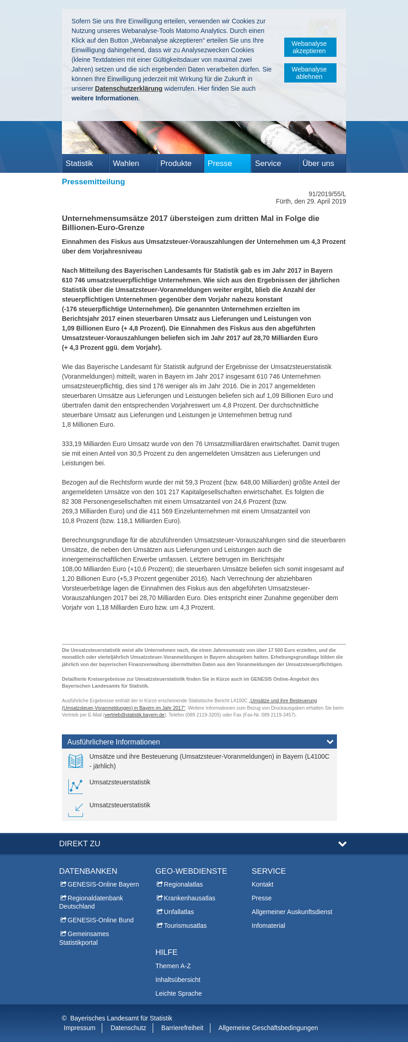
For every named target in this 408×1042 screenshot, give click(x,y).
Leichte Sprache (178, 993)
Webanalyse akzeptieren (309, 47)
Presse (220, 163)
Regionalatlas (183, 884)
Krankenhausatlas (189, 898)
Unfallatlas (179, 911)
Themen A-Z (173, 966)
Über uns (318, 163)
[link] (199, 761)
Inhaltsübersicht (177, 979)
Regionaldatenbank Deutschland (91, 902)
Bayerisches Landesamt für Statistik (121, 1018)
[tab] (199, 743)
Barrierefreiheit (182, 1027)
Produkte (176, 163)
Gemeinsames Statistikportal (84, 938)
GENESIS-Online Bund (101, 920)
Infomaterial (268, 925)
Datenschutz (128, 1027)
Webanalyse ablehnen (309, 73)
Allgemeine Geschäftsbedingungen (268, 1027)
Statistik (79, 163)
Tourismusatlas (185, 925)
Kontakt (262, 884)
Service (268, 163)
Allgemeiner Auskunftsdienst (292, 911)
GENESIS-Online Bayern (103, 884)
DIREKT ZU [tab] (79, 843)
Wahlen (126, 163)
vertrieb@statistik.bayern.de (134, 714)
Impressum (79, 1027)
